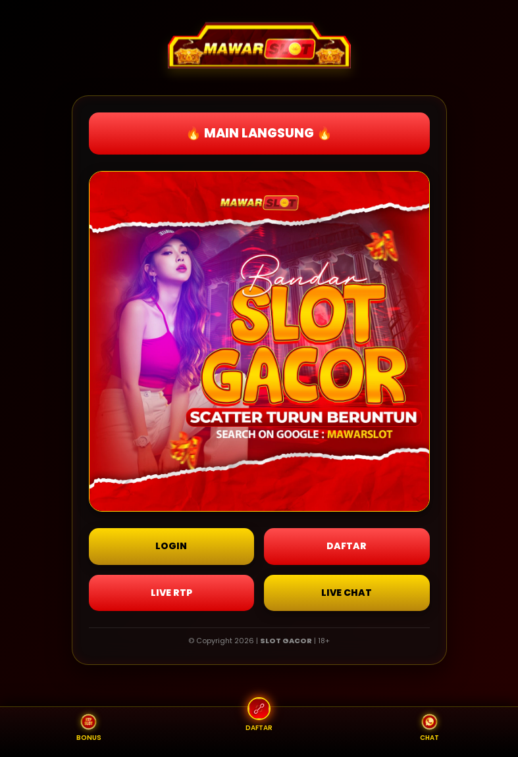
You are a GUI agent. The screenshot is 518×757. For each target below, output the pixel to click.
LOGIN (171, 545)
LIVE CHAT (346, 592)
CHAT (429, 728)
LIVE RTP (171, 592)
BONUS (88, 728)
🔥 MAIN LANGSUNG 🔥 (259, 133)
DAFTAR (346, 545)
